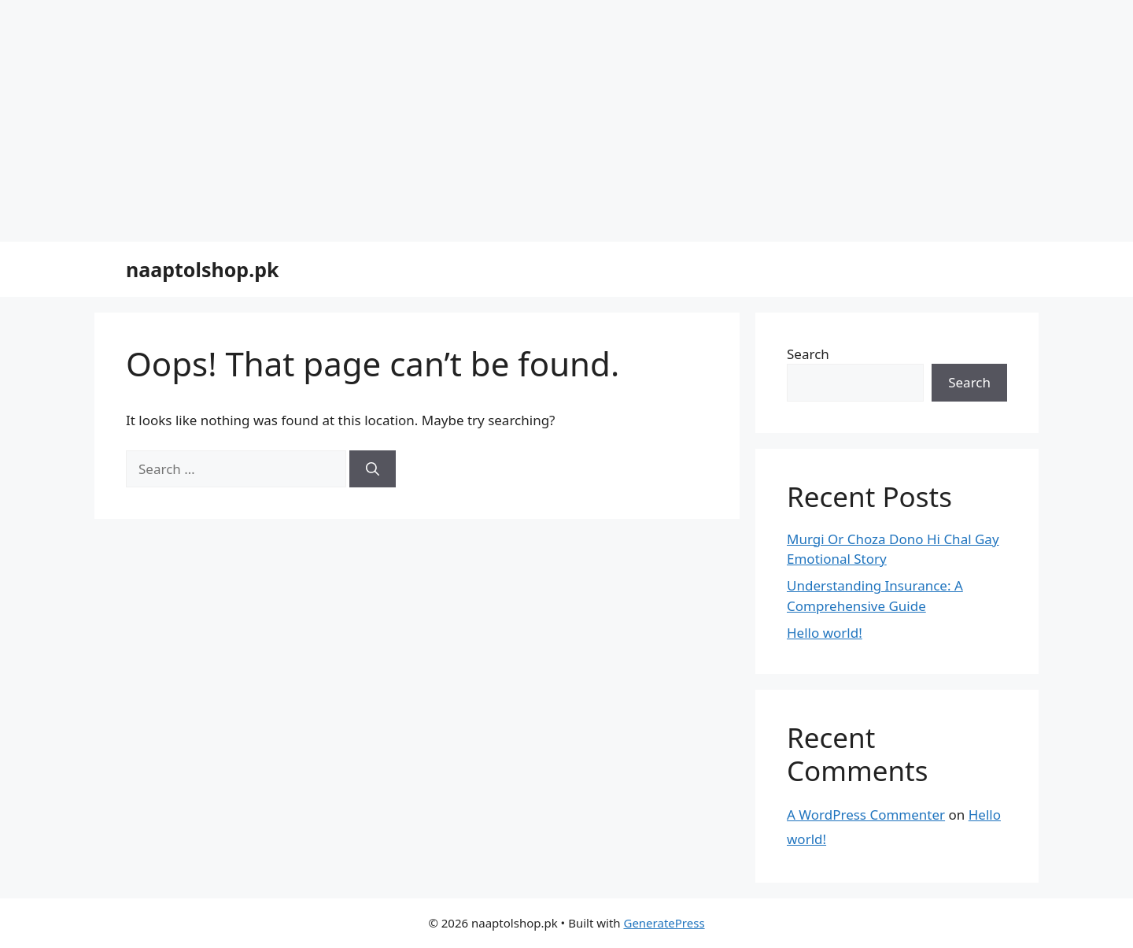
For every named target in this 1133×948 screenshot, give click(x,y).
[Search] (372, 469)
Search (808, 354)
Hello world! (824, 633)
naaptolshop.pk (202, 269)
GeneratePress (663, 923)
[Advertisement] (373, 118)
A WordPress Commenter (866, 814)
